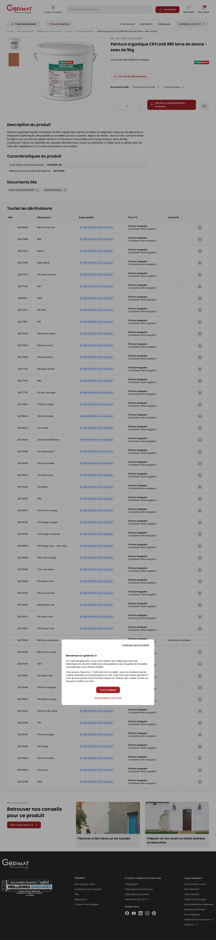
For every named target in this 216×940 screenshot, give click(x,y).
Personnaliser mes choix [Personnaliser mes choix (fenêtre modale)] (108, 698)
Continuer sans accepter (135, 644)
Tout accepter (108, 689)
